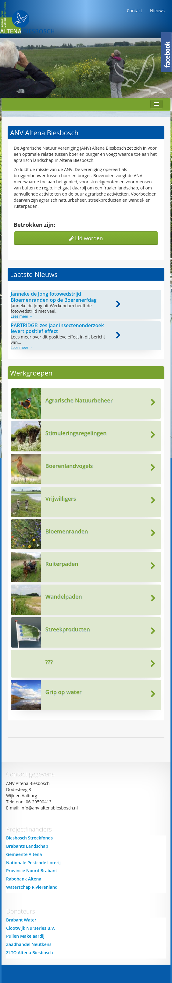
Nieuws (157, 10)
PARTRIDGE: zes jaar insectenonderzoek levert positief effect (57, 328)
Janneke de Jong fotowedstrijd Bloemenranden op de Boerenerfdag (54, 296)
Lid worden (86, 238)
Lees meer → (22, 316)
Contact (134, 10)
